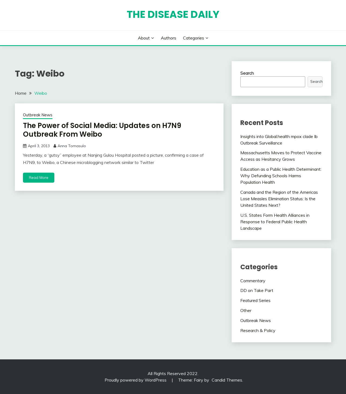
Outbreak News (37, 114)
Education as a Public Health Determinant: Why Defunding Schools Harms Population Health (280, 175)
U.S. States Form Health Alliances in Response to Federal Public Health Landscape (275, 221)
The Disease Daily (173, 14)
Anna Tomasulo (72, 145)
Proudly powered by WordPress (136, 380)
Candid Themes (227, 380)
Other (245, 310)
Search (247, 73)
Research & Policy (257, 330)
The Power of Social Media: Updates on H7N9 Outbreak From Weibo (102, 130)
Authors (168, 38)
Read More (38, 177)
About (144, 38)
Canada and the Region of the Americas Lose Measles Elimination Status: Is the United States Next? (279, 198)
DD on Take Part (256, 290)
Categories (193, 38)
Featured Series (255, 300)
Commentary (252, 280)
